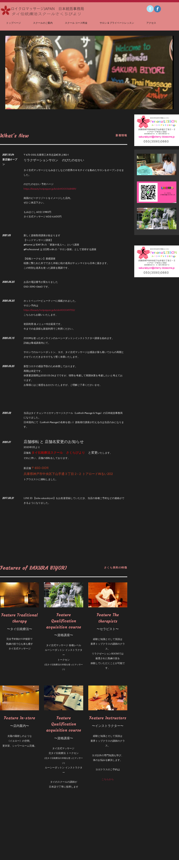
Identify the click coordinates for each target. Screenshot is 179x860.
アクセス (151, 22)
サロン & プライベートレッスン (117, 22)
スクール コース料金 (76, 22)
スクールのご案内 (43, 22)
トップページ (13, 22)
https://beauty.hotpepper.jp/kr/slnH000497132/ (49, 310)
